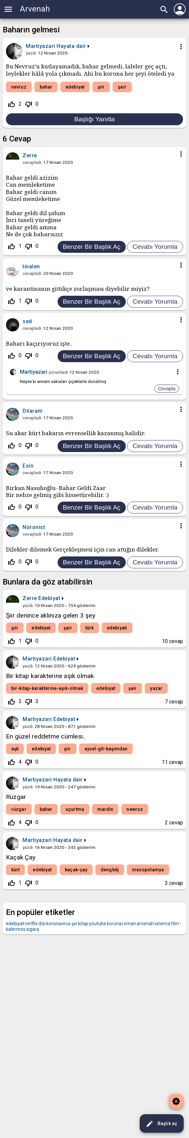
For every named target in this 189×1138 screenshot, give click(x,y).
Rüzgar (16, 797)
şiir (101, 87)
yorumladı (58, 372)
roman (129, 923)
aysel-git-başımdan (106, 748)
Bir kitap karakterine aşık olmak (50, 676)
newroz (134, 809)
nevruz (18, 87)
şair (122, 87)
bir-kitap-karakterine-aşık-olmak (47, 688)
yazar (156, 688)
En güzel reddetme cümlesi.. (45, 736)
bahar (46, 87)
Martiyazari (37, 659)
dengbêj (110, 869)
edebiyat (75, 87)
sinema (162, 923)
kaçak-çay (76, 869)
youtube (97, 923)
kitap (83, 923)
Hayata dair (71, 46)
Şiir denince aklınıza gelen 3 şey (50, 615)
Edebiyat (49, 598)
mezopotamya (148, 869)
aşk (15, 748)
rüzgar (18, 809)
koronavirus (58, 923)
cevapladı (32, 162)
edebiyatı (117, 627)
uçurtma (75, 809)
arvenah (145, 923)
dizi (42, 923)
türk (89, 627)
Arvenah (35, 9)
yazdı (31, 53)
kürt (15, 869)
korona (114, 923)
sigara (32, 929)
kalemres (15, 929)
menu (8, 9)
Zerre (30, 598)
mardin (105, 809)
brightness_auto (176, 1101)
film (175, 923)
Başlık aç (161, 1124)
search (164, 10)
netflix (31, 923)
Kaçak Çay (20, 857)
